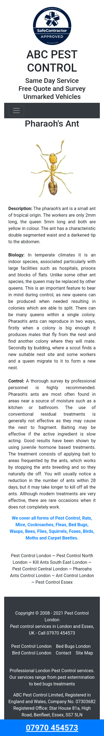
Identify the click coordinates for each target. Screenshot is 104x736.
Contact (63, 653)
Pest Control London (31, 646)
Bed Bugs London (73, 646)
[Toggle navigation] (16, 110)
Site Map (84, 653)
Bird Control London (32, 653)
